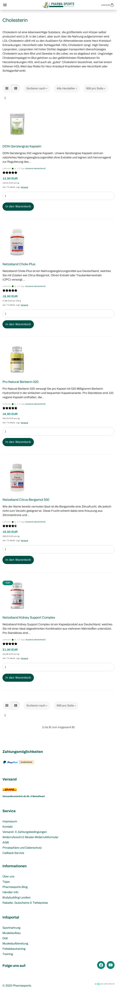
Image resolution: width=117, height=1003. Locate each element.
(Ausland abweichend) (35, 168)
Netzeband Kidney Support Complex (28, 617)
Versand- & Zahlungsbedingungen (24, 832)
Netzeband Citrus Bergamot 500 (25, 499)
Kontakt (7, 826)
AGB (5, 842)
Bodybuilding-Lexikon (16, 897)
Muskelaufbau (11, 933)
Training (7, 954)
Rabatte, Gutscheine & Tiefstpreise (25, 902)
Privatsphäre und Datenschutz (22, 847)
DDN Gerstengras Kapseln (21, 146)
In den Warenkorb (18, 206)
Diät (5, 938)
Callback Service (13, 853)
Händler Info (10, 892)
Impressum (9, 821)
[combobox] (36, 88)
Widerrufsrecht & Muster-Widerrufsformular (30, 837)
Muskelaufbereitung (15, 943)
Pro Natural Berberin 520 (20, 382)
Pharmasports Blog (15, 887)
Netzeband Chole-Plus (18, 264)
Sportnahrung (11, 927)
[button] (6, 88)
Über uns (8, 876)
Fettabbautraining (14, 948)
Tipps (6, 881)
